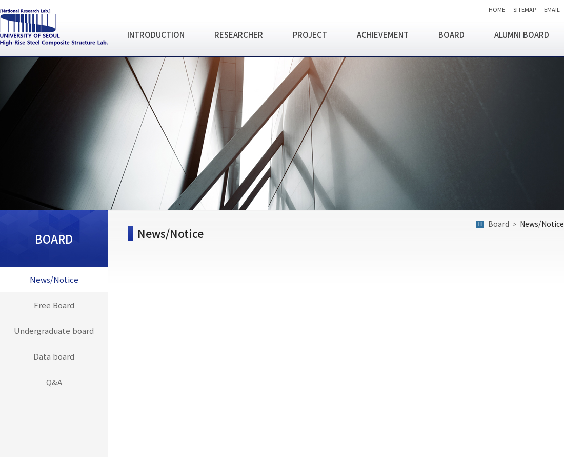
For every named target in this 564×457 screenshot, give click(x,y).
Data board (53, 356)
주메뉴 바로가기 (0, 0)
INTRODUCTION (156, 34)
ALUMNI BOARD (521, 34)
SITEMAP (524, 9)
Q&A (54, 381)
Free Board (54, 305)
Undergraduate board (54, 330)
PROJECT (310, 34)
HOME (497, 9)
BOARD (451, 34)
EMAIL (552, 9)
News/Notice (54, 279)
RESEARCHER (238, 34)
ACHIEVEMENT (383, 34)
